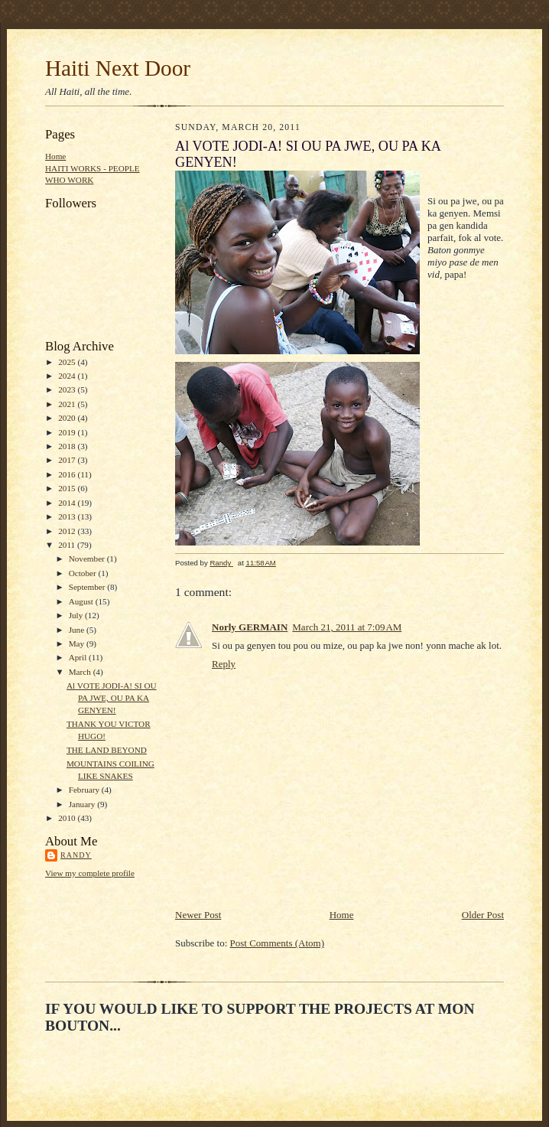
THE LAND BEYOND (107, 749)
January (83, 804)
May (77, 643)
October (84, 573)
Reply (224, 663)
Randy (76, 855)
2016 (67, 474)
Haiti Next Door (117, 68)
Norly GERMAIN (249, 627)
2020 (67, 417)
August (82, 601)
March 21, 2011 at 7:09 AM (346, 627)
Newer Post (198, 914)
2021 (67, 404)
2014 (67, 502)
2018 (67, 446)
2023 (67, 389)
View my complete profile (90, 873)
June (77, 629)
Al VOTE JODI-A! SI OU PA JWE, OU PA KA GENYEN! (112, 697)
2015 (67, 488)
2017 (67, 459)
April (79, 657)
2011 (67, 544)
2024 (67, 375)
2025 (67, 361)
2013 (67, 516)
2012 (67, 531)
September (88, 586)
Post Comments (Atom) (277, 943)
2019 (67, 432)
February (85, 789)
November (88, 558)
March (81, 671)
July (77, 615)
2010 (67, 817)
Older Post (483, 914)
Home (55, 156)
